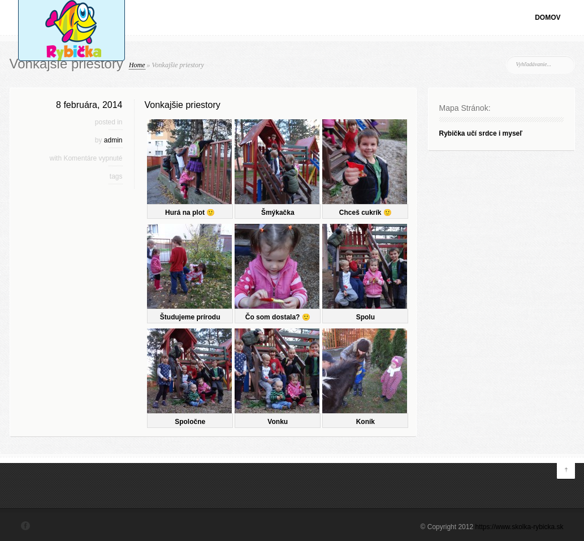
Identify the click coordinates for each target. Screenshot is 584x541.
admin (113, 140)
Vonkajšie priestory (182, 105)
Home (137, 65)
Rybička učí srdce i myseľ (480, 133)
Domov (547, 17)
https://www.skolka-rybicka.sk (519, 527)
